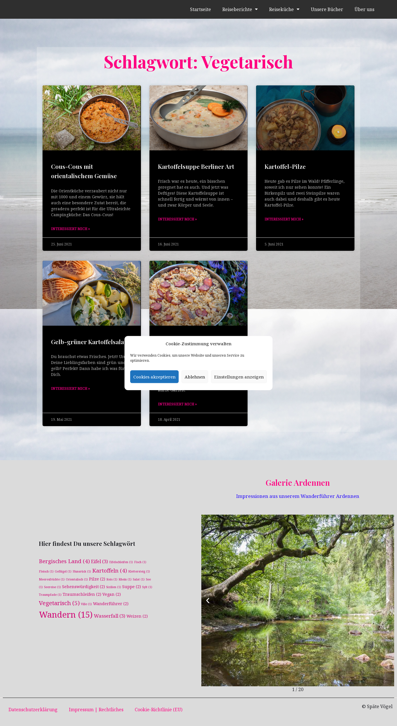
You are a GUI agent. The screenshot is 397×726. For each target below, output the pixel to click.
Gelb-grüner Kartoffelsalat (88, 342)
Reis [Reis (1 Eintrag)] (111, 579)
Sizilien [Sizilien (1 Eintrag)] (113, 587)
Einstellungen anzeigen (239, 377)
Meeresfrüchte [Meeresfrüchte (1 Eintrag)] (52, 579)
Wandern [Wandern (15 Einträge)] (66, 614)
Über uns (364, 9)
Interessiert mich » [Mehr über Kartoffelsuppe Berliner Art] (177, 219)
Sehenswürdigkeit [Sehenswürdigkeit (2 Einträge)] (83, 586)
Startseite (200, 9)
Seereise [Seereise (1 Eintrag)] (52, 587)
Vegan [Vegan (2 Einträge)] (111, 594)
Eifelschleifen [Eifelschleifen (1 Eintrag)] (121, 562)
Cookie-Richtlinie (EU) (158, 709)
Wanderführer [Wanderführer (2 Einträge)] (110, 603)
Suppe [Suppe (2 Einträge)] (131, 586)
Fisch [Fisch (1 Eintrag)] (140, 562)
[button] (207, 600)
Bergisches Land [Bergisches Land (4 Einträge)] (64, 561)
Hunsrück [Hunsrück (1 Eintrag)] (82, 571)
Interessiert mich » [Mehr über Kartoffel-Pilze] (284, 219)
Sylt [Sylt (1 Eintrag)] (147, 587)
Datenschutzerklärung (33, 709)
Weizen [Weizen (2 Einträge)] (137, 616)
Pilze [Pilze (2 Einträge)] (97, 578)
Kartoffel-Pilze (285, 166)
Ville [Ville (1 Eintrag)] (86, 604)
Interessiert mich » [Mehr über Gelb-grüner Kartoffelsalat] (70, 388)
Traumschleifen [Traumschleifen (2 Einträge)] (82, 594)
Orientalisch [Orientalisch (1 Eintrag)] (77, 579)
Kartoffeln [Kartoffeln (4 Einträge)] (109, 570)
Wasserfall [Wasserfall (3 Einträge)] (109, 616)
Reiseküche (284, 9)
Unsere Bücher (327, 9)
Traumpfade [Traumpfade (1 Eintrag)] (50, 595)
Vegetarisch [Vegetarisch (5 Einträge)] (59, 603)
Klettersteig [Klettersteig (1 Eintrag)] (139, 571)
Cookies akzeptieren (154, 377)
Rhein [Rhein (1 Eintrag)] (125, 579)
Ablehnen (195, 377)
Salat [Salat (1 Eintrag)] (139, 579)
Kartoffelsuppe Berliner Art (196, 166)
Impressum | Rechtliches (96, 709)
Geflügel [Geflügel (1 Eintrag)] (63, 571)
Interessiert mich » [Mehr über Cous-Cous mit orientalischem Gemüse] (70, 228)
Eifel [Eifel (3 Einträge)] (99, 561)
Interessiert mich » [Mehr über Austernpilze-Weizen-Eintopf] (177, 404)
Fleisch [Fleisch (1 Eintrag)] (46, 571)
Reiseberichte (239, 9)
